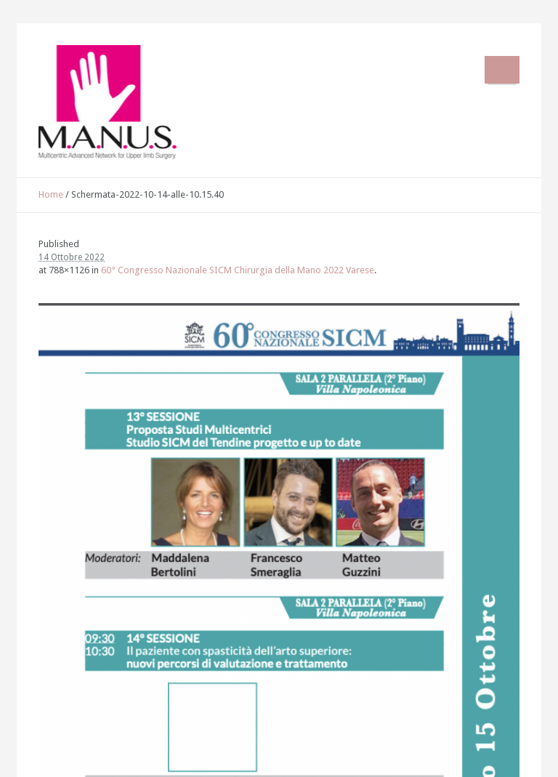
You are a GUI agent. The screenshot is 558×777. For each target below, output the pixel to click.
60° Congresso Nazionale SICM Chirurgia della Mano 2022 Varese (237, 270)
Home (51, 194)
